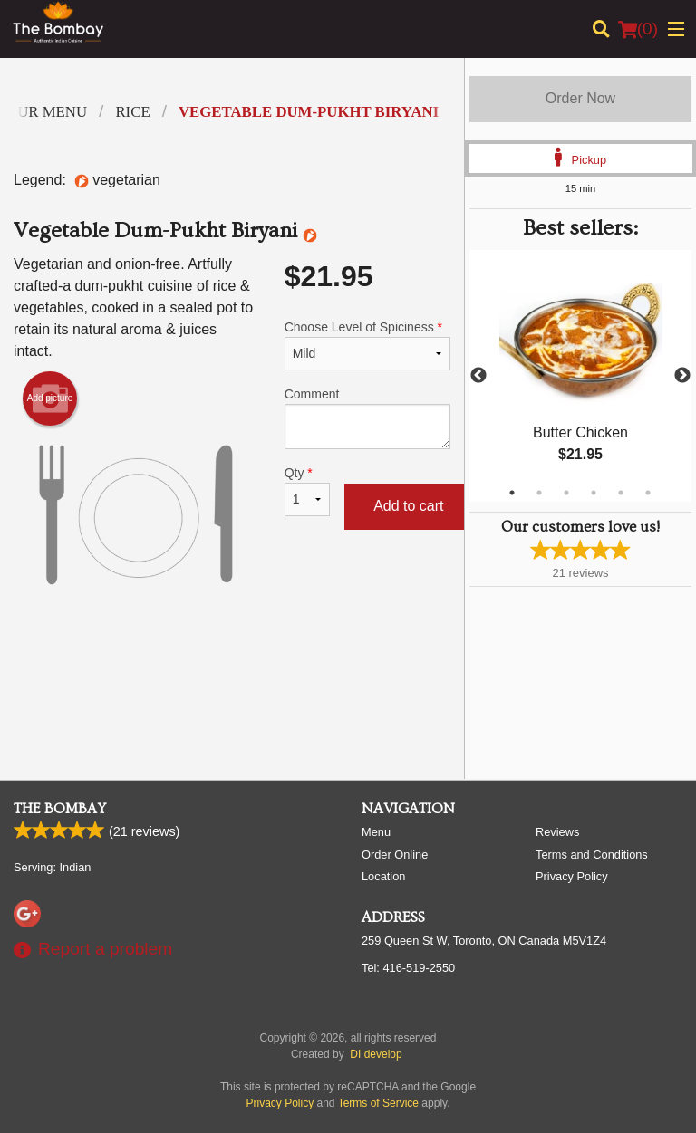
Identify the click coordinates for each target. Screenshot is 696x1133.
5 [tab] (621, 493)
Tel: (408, 968)
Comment (367, 418)
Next (682, 376)
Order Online (395, 854)
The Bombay (60, 809)
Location (383, 876)
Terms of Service (378, 1103)
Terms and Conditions (592, 854)
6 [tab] (648, 493)
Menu (376, 832)
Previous (478, 376)
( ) (638, 29)
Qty (307, 491)
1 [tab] (512, 493)
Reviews (557, 832)
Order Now (580, 98)
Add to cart (408, 506)
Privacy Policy (572, 876)
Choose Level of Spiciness (367, 345)
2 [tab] (539, 493)
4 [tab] (594, 493)
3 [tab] (566, 493)
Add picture (50, 398)
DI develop (375, 1054)
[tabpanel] (580, 375)
